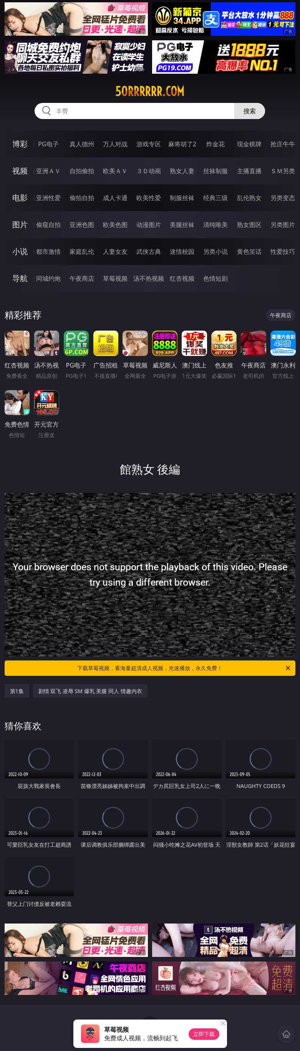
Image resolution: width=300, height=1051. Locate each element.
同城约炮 (48, 278)
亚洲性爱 (48, 198)
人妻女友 (115, 251)
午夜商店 (82, 278)
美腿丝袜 (182, 224)
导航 (20, 278)
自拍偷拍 (82, 171)
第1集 (17, 691)
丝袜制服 (215, 171)
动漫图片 (148, 224)
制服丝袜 (182, 198)
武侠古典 (148, 251)
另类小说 (215, 251)
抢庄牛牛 (282, 144)
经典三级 (215, 198)
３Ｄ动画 (148, 171)
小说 (20, 251)
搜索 (250, 111)
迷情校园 (182, 251)
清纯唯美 (215, 224)
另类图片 (282, 224)
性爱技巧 (282, 251)
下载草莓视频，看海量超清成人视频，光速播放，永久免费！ (184, 668)
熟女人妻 (182, 171)
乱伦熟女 (249, 198)
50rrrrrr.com (149, 91)
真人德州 (82, 144)
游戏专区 (148, 144)
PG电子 (48, 144)
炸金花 (215, 144)
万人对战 (115, 144)
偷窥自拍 (48, 224)
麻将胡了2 (182, 144)
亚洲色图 (82, 224)
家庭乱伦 (82, 251)
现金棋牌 (249, 144)
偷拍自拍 (82, 198)
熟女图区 (249, 224)
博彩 (20, 144)
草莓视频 (115, 278)
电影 (20, 197)
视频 (20, 171)
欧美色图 (115, 224)
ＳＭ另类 (282, 171)
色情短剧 (215, 278)
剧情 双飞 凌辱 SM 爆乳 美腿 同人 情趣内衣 (90, 691)
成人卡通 (115, 198)
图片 (20, 224)
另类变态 (282, 198)
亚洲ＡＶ (48, 171)
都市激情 (48, 251)
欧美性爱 (148, 198)
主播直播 (249, 171)
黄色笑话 (249, 251)
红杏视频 (182, 278)
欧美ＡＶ (115, 171)
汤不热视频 (148, 278)
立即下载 (204, 1034)
